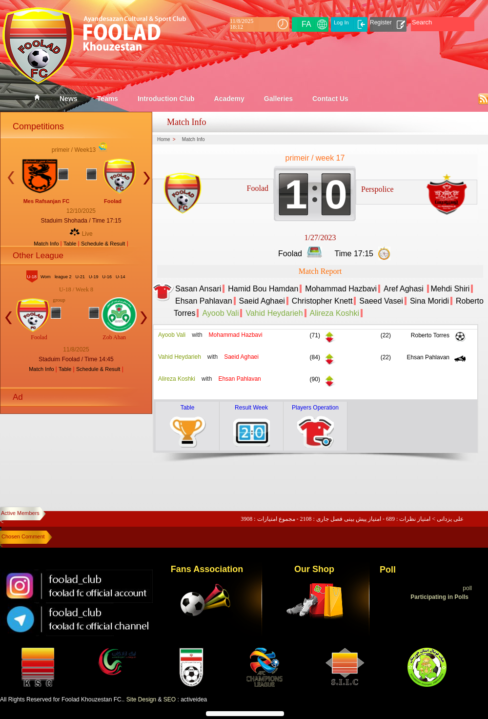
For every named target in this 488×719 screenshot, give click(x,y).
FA (306, 24)
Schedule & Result (103, 244)
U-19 (94, 276)
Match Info (47, 244)
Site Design (141, 699)
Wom (46, 276)
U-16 (107, 276)
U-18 (32, 276)
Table (70, 244)
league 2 (63, 276)
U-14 (120, 276)
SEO (169, 699)
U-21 (80, 276)
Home (163, 139)
